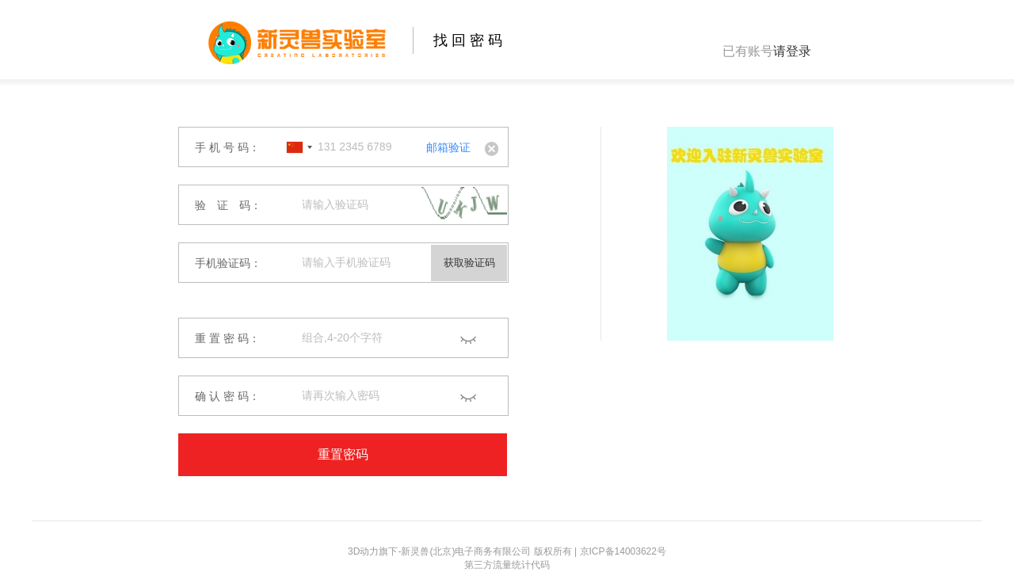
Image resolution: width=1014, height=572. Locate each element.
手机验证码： (228, 263)
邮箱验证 (448, 147)
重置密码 (343, 454)
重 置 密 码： (227, 338)
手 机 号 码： (227, 147)
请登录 (792, 51)
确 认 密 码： (227, 396)
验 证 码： (228, 205)
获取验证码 (469, 263)
